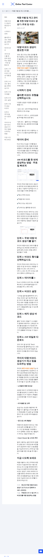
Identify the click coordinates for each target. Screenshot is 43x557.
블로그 (8, 11)
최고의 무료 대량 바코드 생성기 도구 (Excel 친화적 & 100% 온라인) (27, 487)
